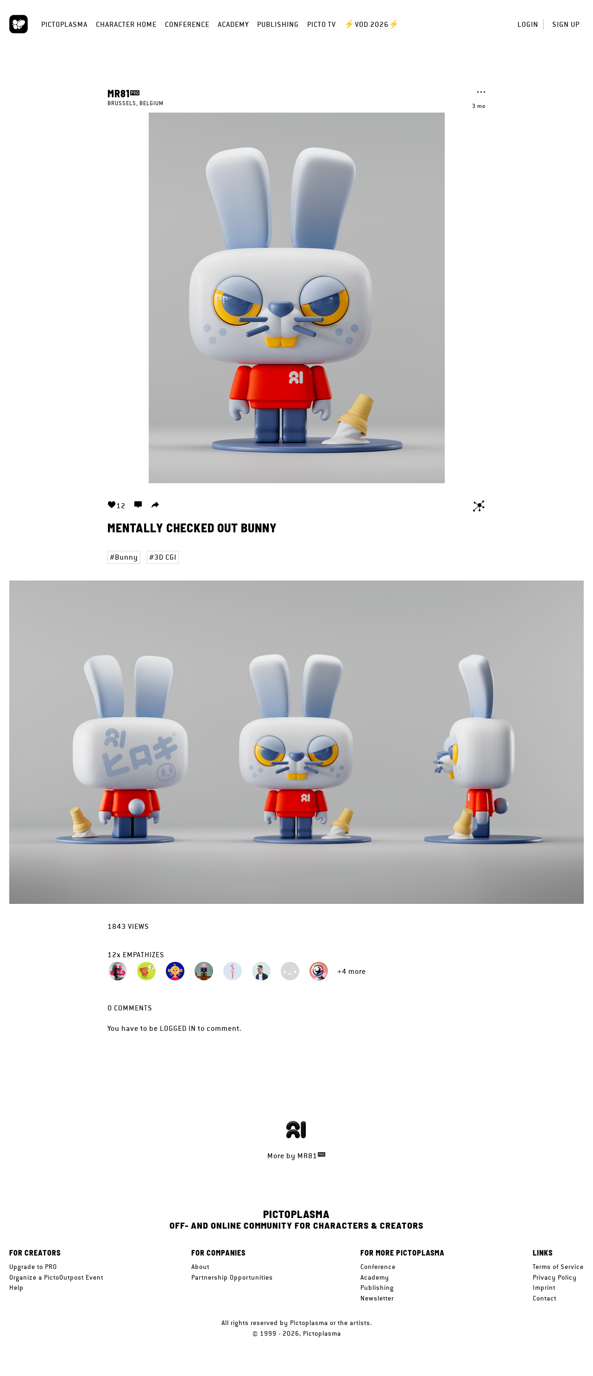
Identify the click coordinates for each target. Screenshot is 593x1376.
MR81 (118, 93)
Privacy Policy (555, 1277)
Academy (233, 24)
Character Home (126, 24)
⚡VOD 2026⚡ (371, 24)
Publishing (278, 24)
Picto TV (321, 24)
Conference (187, 24)
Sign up (566, 24)
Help (16, 1287)
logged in (178, 1028)
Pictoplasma (64, 24)
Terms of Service (558, 1266)
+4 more (351, 971)
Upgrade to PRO (33, 1266)
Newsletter (377, 1298)
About (200, 1266)
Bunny (126, 557)
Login (527, 24)
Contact (544, 1298)
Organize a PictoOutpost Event (56, 1277)
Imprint (544, 1287)
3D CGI (165, 557)
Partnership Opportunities (232, 1277)
